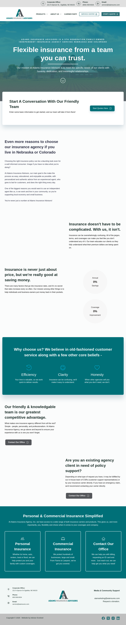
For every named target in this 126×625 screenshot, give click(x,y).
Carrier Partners (72, 14)
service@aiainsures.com (111, 5)
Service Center (89, 14)
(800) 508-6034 (88, 5)
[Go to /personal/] (23, 551)
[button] (102, 108)
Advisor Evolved (37, 618)
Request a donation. (111, 601)
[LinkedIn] (118, 618)
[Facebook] (103, 618)
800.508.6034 (17, 597)
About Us (56, 14)
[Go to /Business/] (63, 551)
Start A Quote (110, 14)
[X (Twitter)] (108, 618)
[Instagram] (113, 618)
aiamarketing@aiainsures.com (107, 598)
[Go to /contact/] (103, 551)
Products (42, 14)
